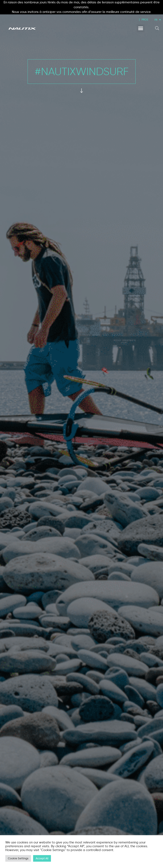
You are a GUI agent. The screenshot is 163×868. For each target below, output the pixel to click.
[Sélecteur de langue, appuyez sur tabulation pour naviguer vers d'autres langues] (157, 19)
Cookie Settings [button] (18, 858)
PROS (145, 19)
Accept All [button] (42, 858)
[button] (141, 28)
